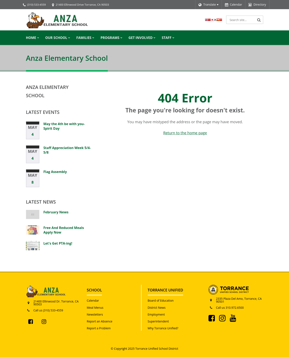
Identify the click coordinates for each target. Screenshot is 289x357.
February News (55, 212)
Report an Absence (99, 321)
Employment (156, 314)
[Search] (259, 20)
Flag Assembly (55, 171)
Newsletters (95, 314)
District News (157, 308)
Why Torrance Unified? (163, 328)
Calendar (93, 300)
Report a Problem (99, 328)
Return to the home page (185, 132)
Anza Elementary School (47, 91)
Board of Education (161, 300)
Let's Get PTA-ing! (57, 243)
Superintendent (158, 321)
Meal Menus (95, 308)
